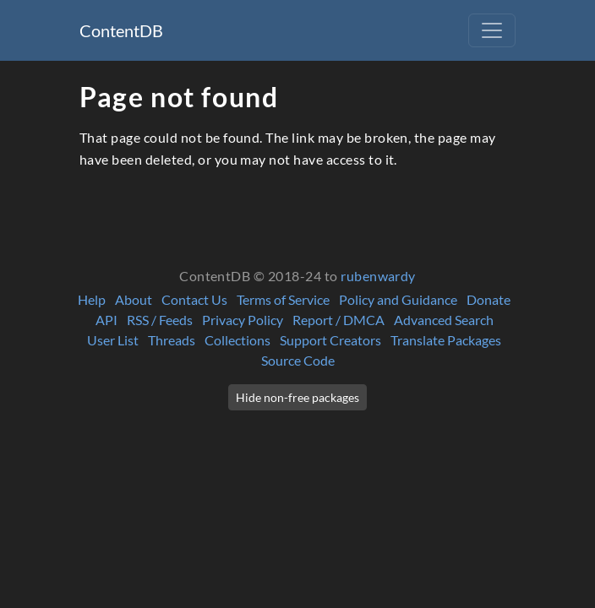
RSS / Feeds (160, 320)
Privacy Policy (242, 320)
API (106, 320)
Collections (237, 340)
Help (92, 299)
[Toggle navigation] (492, 30)
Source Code (298, 360)
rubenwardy (378, 276)
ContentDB (121, 30)
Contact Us (194, 299)
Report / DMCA (338, 320)
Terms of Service (283, 299)
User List (113, 340)
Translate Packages (445, 340)
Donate (488, 299)
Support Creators (330, 340)
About (133, 299)
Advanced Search (444, 320)
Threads (171, 340)
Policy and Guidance (398, 299)
